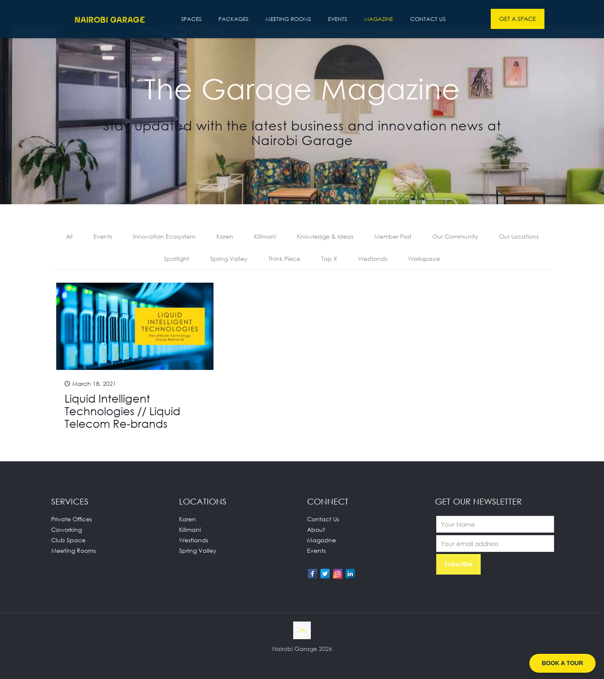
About (316, 529)
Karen (224, 236)
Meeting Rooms (73, 550)
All (69, 236)
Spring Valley (228, 258)
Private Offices (71, 519)
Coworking (66, 529)
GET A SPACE (517, 18)
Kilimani (265, 236)
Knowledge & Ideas (325, 236)
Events (103, 236)
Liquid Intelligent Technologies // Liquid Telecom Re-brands (122, 411)
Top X (329, 258)
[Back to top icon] (302, 630)
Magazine (321, 540)
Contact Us (323, 519)
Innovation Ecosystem (164, 236)
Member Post (392, 236)
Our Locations (519, 236)
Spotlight (176, 258)
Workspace (424, 258)
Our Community (455, 236)
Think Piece (284, 258)
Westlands (372, 258)
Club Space (68, 540)
